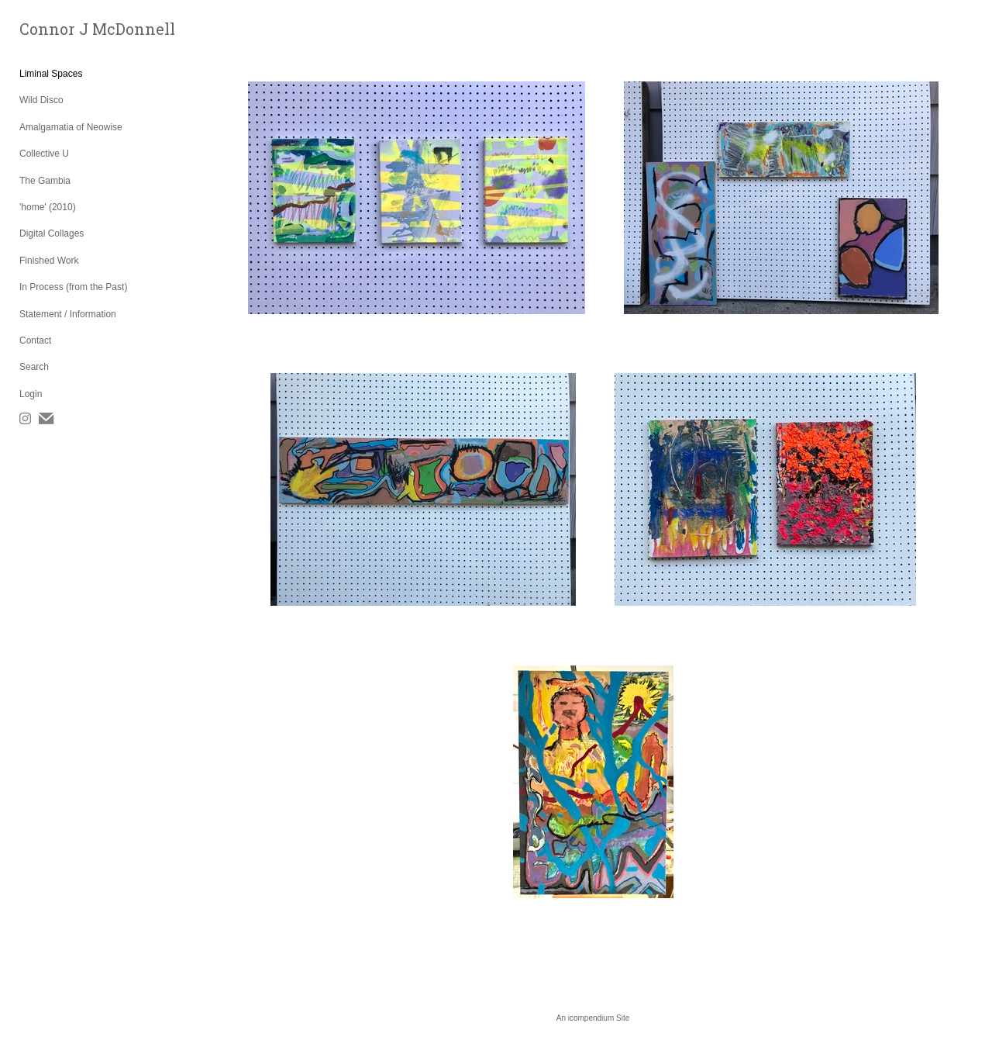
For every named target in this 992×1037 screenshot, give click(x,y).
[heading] (58, 29)
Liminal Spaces (50, 73)
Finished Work (48, 260)
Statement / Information (67, 314)
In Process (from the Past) (73, 287)
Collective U (44, 153)
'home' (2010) (47, 207)
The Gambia (45, 180)
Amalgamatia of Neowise (70, 127)
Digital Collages (51, 233)
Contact (35, 340)
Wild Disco (41, 100)
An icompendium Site (593, 1018)
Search (34, 366)
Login (30, 394)
